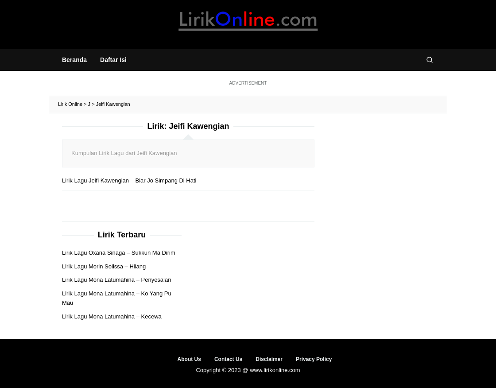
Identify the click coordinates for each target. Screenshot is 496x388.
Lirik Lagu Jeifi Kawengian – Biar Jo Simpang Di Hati (129, 180)
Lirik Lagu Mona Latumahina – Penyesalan (116, 279)
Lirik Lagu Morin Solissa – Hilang (104, 266)
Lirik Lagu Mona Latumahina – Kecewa (112, 316)
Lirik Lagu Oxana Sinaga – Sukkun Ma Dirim (118, 252)
